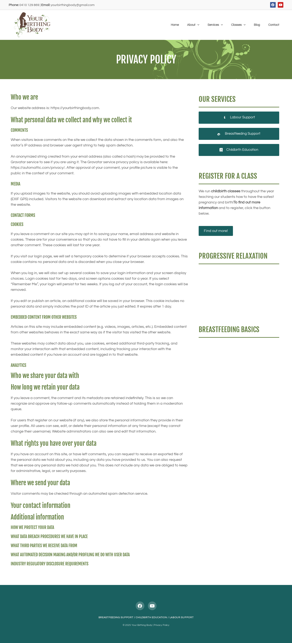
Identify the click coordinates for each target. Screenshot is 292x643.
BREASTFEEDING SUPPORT (116, 617)
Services (215, 25)
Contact (273, 24)
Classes (238, 25)
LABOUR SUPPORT (182, 617)
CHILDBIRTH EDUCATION (151, 617)
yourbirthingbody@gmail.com (73, 5)
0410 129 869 (29, 5)
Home (175, 24)
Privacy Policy (161, 625)
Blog (257, 24)
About (193, 25)
